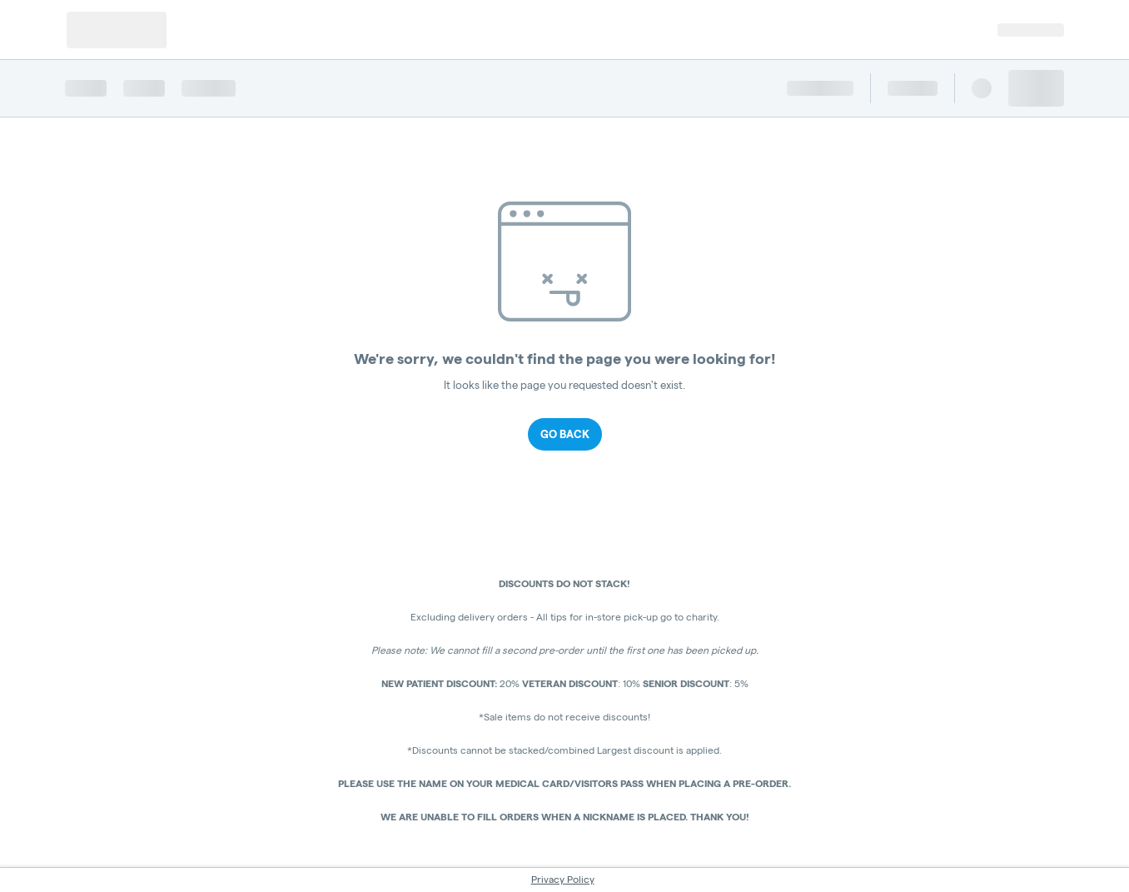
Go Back (564, 434)
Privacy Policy (562, 879)
